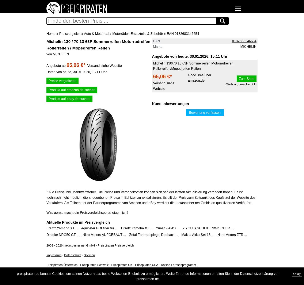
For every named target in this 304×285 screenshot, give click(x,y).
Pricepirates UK (121, 265)
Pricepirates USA (146, 265)
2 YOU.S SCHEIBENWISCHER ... (208, 228)
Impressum (53, 255)
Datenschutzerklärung (256, 273)
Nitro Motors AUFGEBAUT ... (104, 235)
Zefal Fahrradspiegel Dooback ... (153, 235)
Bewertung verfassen (205, 112)
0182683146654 (244, 41)
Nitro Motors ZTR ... (232, 235)
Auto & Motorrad (96, 34)
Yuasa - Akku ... (167, 228)
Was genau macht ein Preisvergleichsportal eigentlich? (87, 212)
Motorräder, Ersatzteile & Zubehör (137, 34)
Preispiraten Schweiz (94, 265)
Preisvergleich (69, 34)
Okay (297, 273)
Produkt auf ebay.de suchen (69, 99)
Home (51, 34)
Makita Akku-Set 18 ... (197, 235)
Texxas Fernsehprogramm (178, 265)
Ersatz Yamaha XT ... (62, 228)
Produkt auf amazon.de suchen (72, 90)
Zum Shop (246, 79)
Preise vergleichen (62, 81)
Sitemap (89, 255)
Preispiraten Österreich (61, 265)
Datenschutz (72, 255)
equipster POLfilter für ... (99, 228)
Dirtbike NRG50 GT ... (62, 235)
